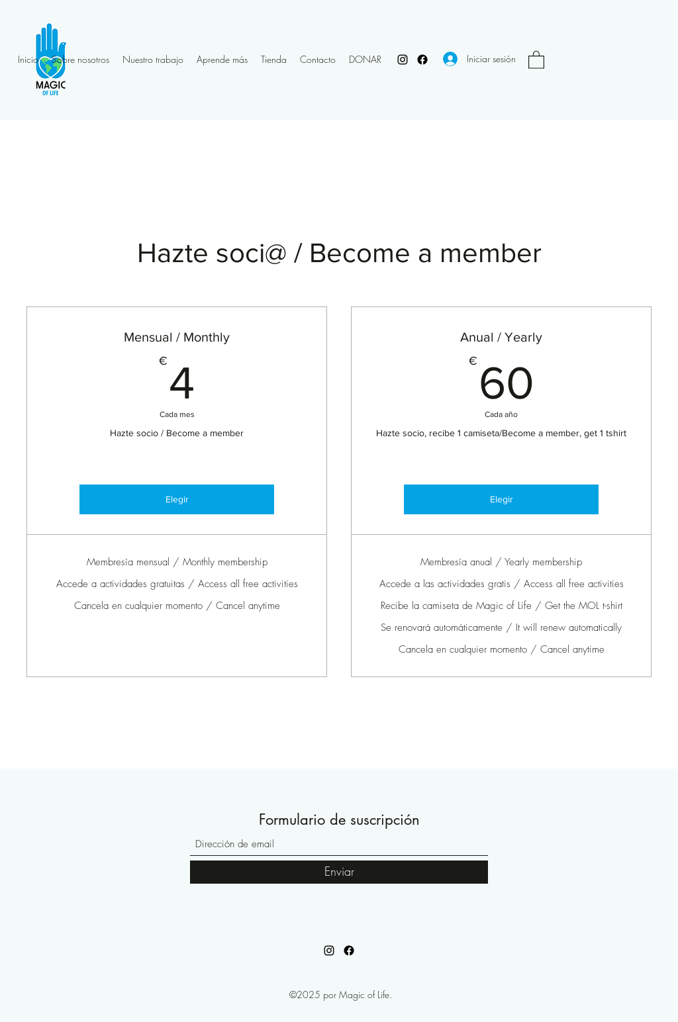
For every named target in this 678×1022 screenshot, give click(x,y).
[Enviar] (339, 872)
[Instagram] (402, 59)
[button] (536, 59)
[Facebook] (422, 59)
